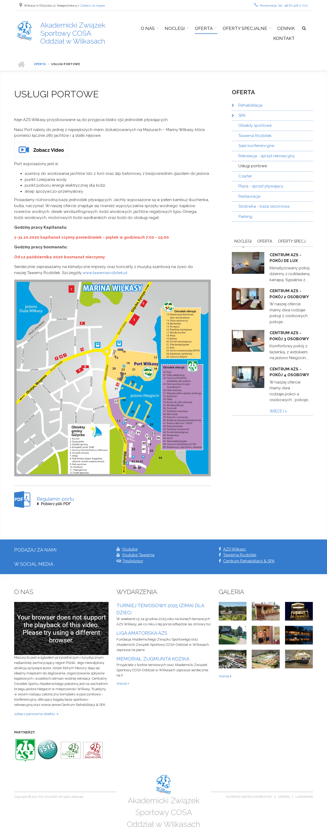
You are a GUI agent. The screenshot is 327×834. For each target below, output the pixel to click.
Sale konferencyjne (256, 145)
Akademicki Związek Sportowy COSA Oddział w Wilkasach (72, 33)
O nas (148, 28)
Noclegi (175, 28)
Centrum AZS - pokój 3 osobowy (289, 336)
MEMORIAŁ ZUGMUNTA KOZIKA (152, 659)
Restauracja (249, 196)
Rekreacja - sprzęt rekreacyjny (266, 156)
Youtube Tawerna (138, 555)
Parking (245, 216)
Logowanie (304, 797)
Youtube (130, 549)
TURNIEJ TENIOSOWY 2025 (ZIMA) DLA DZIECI (160, 609)
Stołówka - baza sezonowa (264, 206)
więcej (277, 411)
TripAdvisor (132, 561)
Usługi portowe (252, 166)
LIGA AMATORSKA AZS (141, 633)
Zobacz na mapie (92, 5)
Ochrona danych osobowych (249, 797)
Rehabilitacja (250, 105)
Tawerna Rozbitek (255, 135)
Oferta (204, 28)
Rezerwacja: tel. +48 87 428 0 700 (281, 5)
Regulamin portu (55, 499)
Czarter (245, 176)
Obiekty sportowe (255, 125)
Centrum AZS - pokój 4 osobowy (289, 372)
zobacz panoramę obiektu (35, 714)
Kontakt (284, 38)
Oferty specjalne (245, 28)
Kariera (284, 797)
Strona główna (21, 64)
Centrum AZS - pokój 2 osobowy (289, 294)
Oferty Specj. (292, 241)
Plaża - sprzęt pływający (260, 186)
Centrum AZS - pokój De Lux (285, 258)
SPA (241, 115)
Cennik (286, 28)
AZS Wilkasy (234, 549)
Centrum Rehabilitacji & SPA (249, 561)
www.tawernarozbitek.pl (105, 272)
